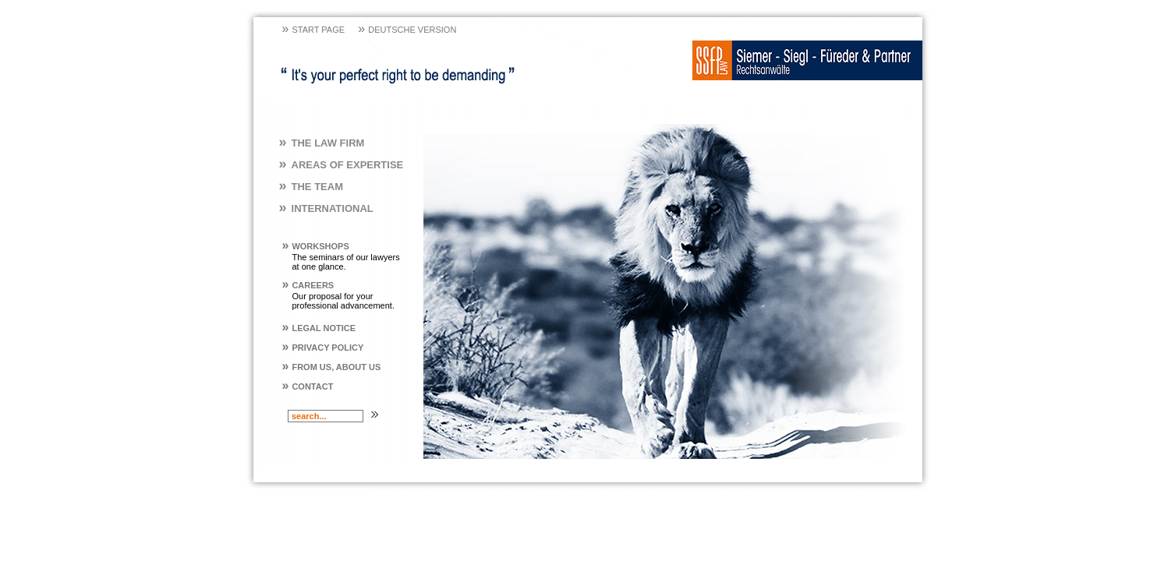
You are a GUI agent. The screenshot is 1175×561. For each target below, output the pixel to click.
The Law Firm (322, 143)
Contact (308, 386)
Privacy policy (323, 347)
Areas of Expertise (341, 165)
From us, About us (331, 367)
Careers (308, 285)
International (326, 208)
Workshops (315, 246)
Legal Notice (319, 328)
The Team (311, 186)
